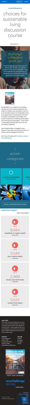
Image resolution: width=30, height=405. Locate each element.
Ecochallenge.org (15, 8)
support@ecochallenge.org (8, 345)
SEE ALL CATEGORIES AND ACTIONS (15, 204)
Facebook (19, 342)
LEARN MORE (20, 387)
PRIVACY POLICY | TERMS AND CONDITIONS (23, 395)
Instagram (20, 340)
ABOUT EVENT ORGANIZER (15, 375)
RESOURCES (14, 44)
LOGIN (26, 1)
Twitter (19, 343)
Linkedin (19, 338)
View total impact (23, 213)
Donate (19, 1)
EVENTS (4, 1)
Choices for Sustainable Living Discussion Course (15, 25)
